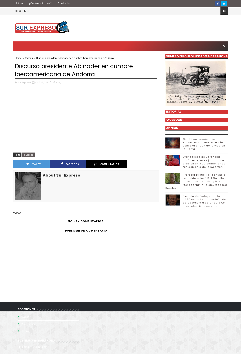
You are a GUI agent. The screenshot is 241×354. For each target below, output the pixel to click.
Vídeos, (57, 82)
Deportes (28, 324)
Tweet (33, 164)
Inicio (19, 3)
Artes (25, 331)
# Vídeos (28, 154)
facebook (70, 164)
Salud (25, 317)
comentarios (106, 164)
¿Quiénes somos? (40, 3)
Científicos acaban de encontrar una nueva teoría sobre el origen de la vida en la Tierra (204, 144)
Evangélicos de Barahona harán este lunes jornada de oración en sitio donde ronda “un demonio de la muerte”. (204, 162)
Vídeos (29, 58)
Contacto (64, 3)
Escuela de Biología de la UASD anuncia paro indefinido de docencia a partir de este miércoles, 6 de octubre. (204, 201)
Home (18, 58)
